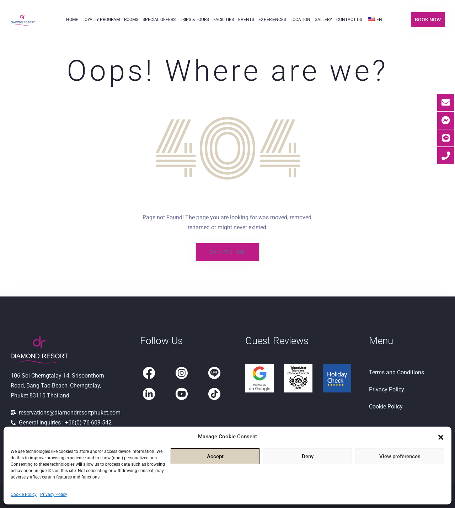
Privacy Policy (53, 494)
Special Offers (159, 19)
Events (246, 19)
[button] (440, 436)
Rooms (131, 19)
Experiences (272, 19)
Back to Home (227, 252)
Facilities (223, 19)
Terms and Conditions (396, 372)
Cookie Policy (24, 494)
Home (72, 19)
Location (300, 19)
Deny (308, 456)
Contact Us (349, 19)
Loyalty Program (101, 19)
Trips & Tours (194, 19)
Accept (215, 456)
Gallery (323, 19)
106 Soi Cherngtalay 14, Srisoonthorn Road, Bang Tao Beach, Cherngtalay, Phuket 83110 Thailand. (57, 385)
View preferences (400, 456)
